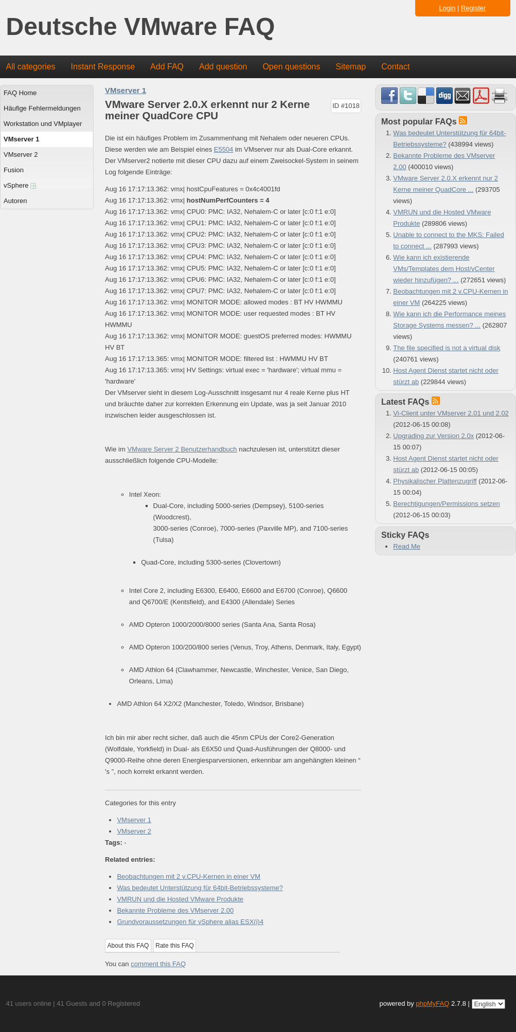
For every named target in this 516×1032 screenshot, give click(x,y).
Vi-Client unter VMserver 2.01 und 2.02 (451, 413)
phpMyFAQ (432, 1003)
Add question (223, 66)
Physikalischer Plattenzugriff (434, 481)
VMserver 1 (21, 139)
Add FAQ (167, 66)
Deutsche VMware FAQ (140, 27)
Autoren (15, 201)
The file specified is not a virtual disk (446, 348)
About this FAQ (128, 945)
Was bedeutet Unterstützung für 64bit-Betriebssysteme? (200, 888)
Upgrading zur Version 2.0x (433, 436)
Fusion (14, 170)
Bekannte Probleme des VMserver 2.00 (175, 910)
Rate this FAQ (174, 945)
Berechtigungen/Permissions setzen (446, 504)
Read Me (406, 546)
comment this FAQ (158, 964)
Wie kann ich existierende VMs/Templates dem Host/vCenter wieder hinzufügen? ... (443, 269)
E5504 (224, 149)
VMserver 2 (21, 154)
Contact (395, 66)
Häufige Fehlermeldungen (42, 108)
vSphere (20, 185)
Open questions (291, 66)
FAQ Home (20, 93)
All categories (31, 66)
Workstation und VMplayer (43, 124)
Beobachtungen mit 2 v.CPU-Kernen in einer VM (188, 876)
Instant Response (103, 66)
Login (447, 8)
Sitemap (350, 66)
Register (473, 8)
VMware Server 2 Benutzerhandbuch (182, 449)
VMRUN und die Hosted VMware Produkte (180, 899)
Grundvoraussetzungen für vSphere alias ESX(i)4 (190, 922)
